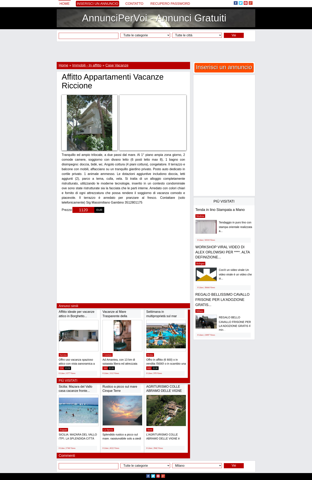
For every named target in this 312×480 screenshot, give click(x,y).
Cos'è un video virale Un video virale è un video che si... (235, 274)
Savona (63, 354)
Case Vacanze (117, 65)
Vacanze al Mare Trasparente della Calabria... (114, 316)
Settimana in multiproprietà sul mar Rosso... (161, 316)
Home (64, 4)
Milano (199, 311)
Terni (149, 429)
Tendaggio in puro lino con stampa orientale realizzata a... (235, 227)
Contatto (134, 4)
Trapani (63, 429)
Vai (234, 35)
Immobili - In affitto (86, 65)
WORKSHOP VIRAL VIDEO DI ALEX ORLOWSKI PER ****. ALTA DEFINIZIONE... (222, 252)
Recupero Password (170, 4)
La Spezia (108, 429)
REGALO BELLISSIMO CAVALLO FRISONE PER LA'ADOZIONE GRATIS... (222, 300)
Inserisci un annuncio (97, 4)
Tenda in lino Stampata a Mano (220, 210)
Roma (150, 354)
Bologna (200, 263)
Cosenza (107, 354)
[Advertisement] (156, 52)
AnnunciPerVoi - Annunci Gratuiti (154, 18)
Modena (200, 216)
